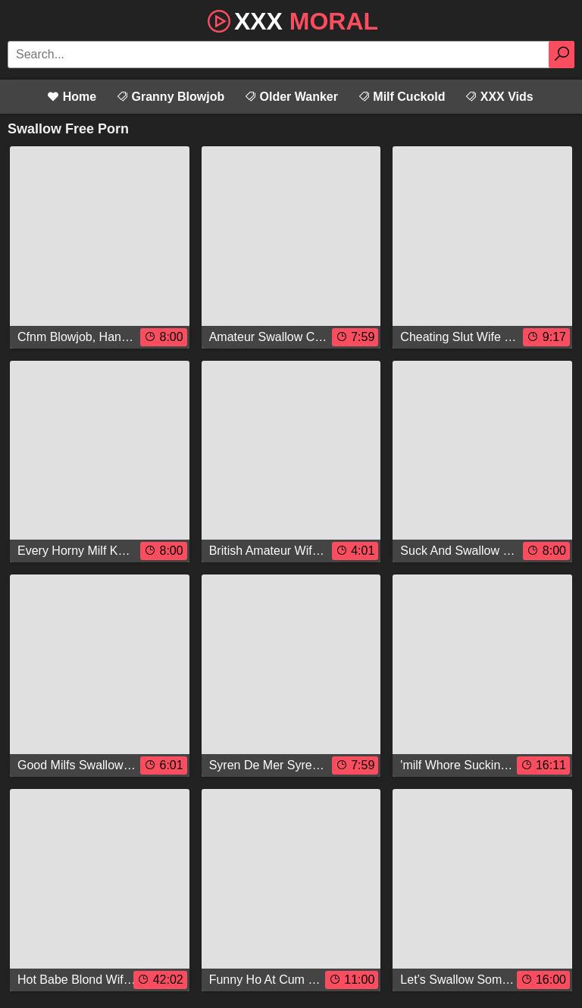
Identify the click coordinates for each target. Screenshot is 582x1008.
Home (71, 96)
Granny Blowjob (170, 96)
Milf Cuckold (402, 96)
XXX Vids (499, 96)
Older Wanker (291, 96)
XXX (291, 19)
